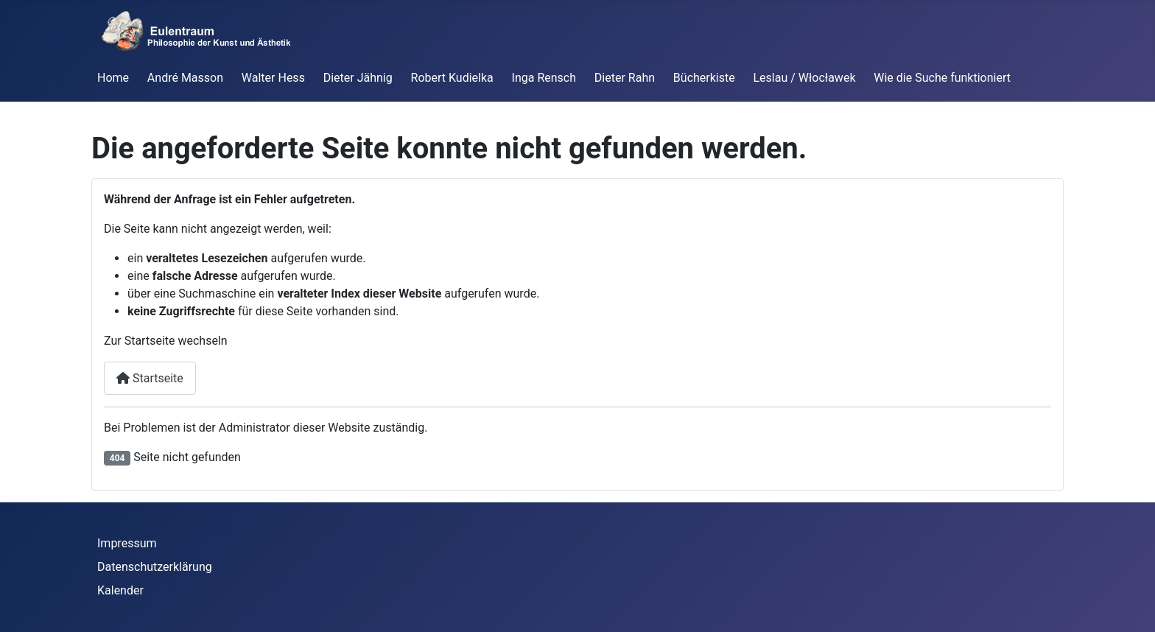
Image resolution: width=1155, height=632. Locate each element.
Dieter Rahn (624, 78)
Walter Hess (273, 78)
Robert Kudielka (452, 78)
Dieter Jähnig (358, 78)
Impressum (127, 543)
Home (113, 78)
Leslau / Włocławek (805, 78)
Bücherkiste (704, 78)
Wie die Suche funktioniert (942, 78)
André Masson (185, 78)
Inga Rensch (544, 78)
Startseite (149, 378)
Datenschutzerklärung (154, 567)
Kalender (120, 590)
